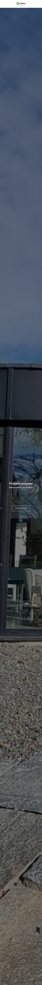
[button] (2, 4)
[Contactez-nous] (21, 508)
